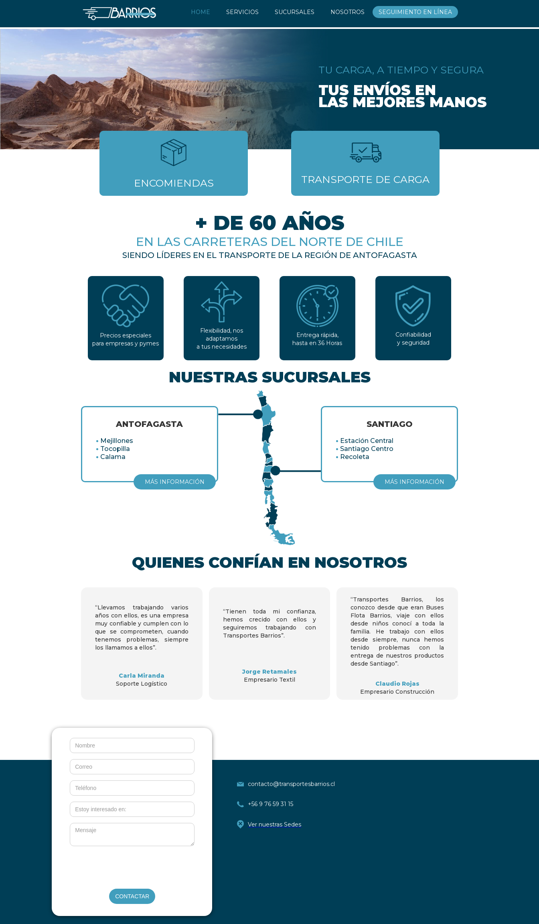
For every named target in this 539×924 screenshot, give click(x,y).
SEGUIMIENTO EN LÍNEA (415, 12)
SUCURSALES (294, 12)
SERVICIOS (242, 12)
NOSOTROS (347, 12)
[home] (119, 13)
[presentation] (132, 867)
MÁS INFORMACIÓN (175, 481)
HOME (200, 12)
